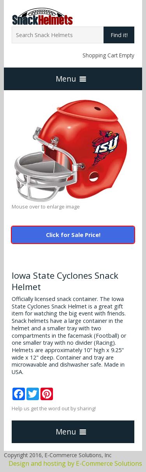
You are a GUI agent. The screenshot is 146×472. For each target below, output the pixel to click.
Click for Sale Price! (73, 235)
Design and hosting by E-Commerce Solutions (75, 463)
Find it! (119, 35)
